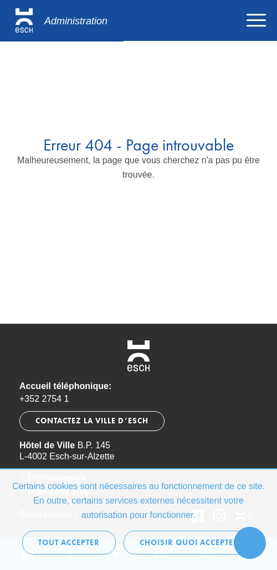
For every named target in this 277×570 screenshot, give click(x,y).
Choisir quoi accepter (189, 542)
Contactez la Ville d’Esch (91, 421)
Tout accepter (69, 542)
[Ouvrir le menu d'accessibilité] (250, 543)
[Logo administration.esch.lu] (62, 21)
